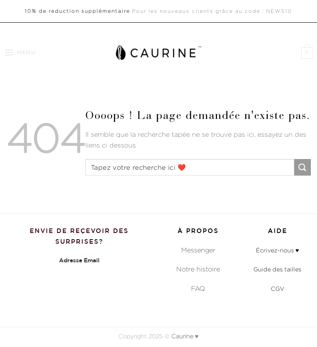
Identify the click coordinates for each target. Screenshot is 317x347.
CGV (277, 288)
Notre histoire (198, 269)
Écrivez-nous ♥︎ (277, 250)
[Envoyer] (302, 167)
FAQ (198, 288)
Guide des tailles (277, 269)
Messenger (198, 250)
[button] (19, 52)
